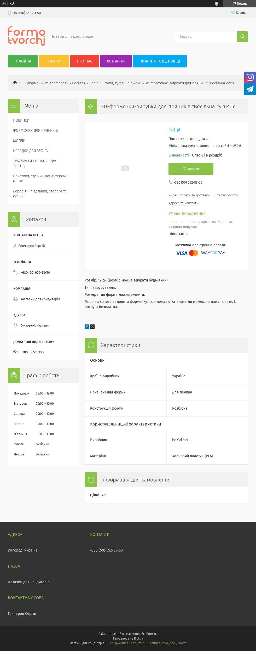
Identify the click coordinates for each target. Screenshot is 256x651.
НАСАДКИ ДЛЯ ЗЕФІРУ (30, 151)
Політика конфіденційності (167, 643)
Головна (22, 61)
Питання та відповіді (159, 61)
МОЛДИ (19, 141)
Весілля (78, 83)
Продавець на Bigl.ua (128, 638)
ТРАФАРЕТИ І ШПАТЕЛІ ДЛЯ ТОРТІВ (35, 163)
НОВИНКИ (21, 120)
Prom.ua (152, 634)
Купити (193, 169)
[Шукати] (242, 36)
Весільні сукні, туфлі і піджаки (115, 83)
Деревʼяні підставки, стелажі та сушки (40, 193)
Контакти (116, 61)
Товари (53, 61)
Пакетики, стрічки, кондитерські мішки (40, 178)
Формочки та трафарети (47, 83)
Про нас (84, 61)
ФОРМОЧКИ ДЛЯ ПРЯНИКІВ (35, 130)
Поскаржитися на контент (125, 643)
